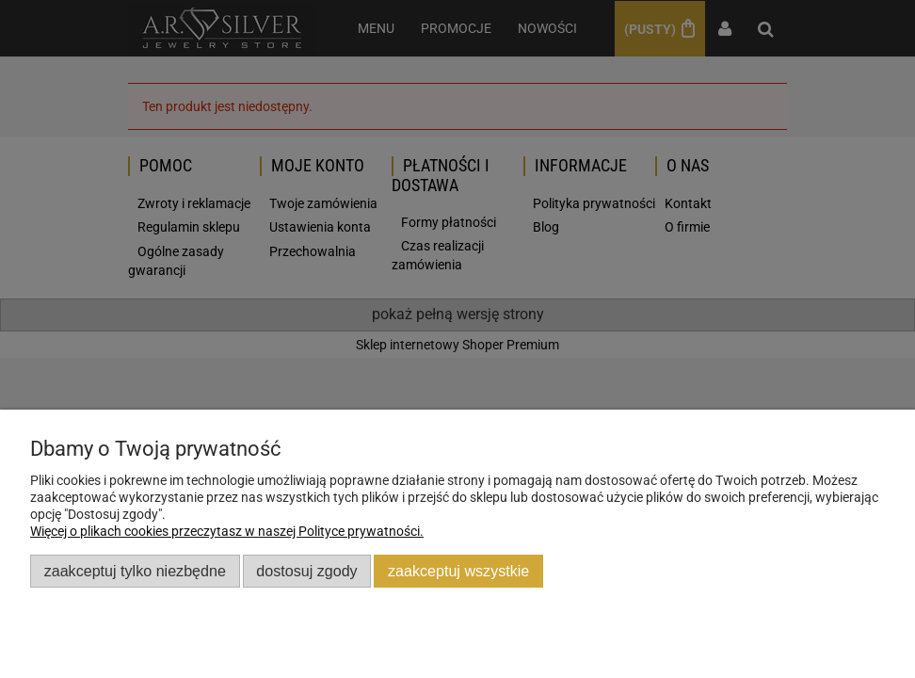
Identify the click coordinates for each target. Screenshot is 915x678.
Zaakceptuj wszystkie (458, 570)
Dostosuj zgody (306, 570)
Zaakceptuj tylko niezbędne (135, 570)
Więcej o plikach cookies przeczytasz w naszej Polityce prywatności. (227, 531)
